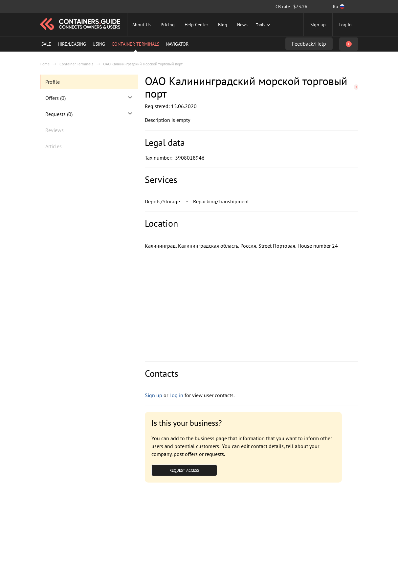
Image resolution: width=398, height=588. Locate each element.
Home (45, 63)
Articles (53, 146)
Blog (222, 25)
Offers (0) (89, 97)
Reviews (54, 130)
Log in (345, 25)
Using (99, 44)
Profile (52, 82)
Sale (46, 44)
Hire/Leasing (72, 44)
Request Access (184, 470)
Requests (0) (89, 113)
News (242, 25)
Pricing (168, 25)
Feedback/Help (309, 43)
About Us (141, 25)
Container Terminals (135, 44)
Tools (264, 24)
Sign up (318, 25)
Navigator (177, 44)
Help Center (196, 25)
